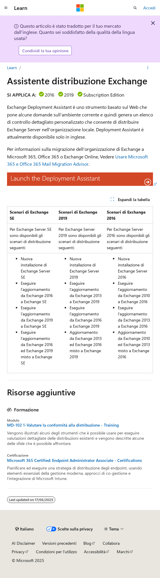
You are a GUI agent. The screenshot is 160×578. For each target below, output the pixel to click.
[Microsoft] (80, 8)
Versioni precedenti (59, 543)
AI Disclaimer (23, 543)
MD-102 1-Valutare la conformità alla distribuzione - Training (63, 425)
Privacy (18, 551)
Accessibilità (95, 551)
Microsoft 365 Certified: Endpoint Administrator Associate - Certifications (74, 460)
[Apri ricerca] (135, 8)
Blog (87, 543)
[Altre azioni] (148, 67)
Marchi (123, 551)
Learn (12, 67)
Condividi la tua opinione (45, 50)
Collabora (111, 543)
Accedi (149, 8)
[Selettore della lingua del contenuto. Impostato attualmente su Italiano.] (24, 529)
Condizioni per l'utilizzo (56, 551)
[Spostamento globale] (6, 8)
